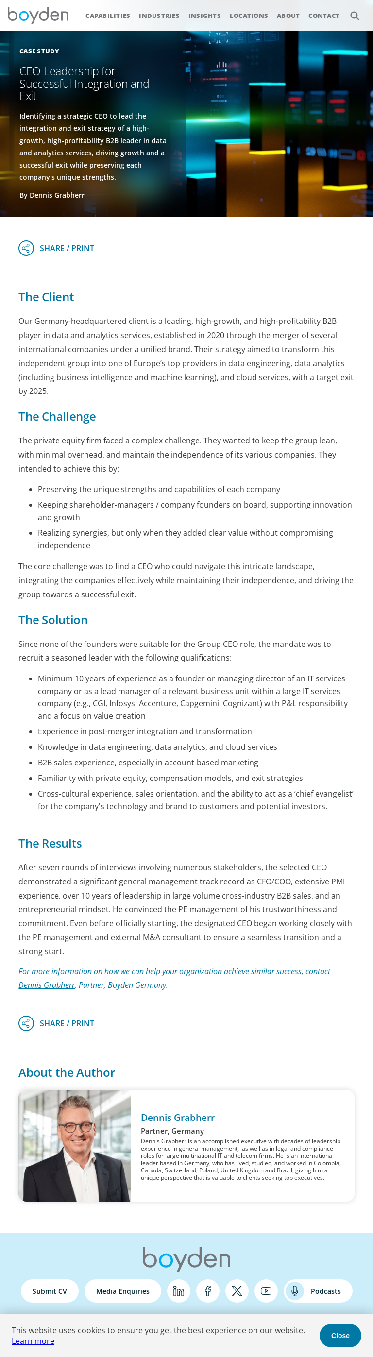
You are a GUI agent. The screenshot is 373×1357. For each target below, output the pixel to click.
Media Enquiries (123, 1291)
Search (349, 10)
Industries (159, 15)
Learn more (33, 1341)
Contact (323, 15)
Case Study (39, 51)
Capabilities (107, 15)
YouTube (266, 1291)
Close (340, 1336)
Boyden (38, 15)
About (288, 15)
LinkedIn (178, 1291)
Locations (249, 15)
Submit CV (50, 1291)
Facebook (208, 1291)
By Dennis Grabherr (52, 195)
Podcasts (326, 1291)
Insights (204, 15)
